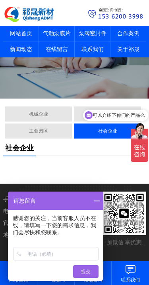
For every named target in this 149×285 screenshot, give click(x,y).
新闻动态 (21, 49)
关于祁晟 (128, 49)
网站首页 (21, 33)
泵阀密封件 (92, 33)
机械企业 (38, 114)
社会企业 (107, 131)
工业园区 (38, 131)
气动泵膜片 (57, 33)
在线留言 (57, 49)
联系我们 (92, 49)
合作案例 (128, 33)
